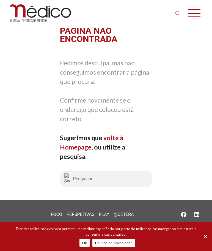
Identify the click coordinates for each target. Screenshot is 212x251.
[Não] (205, 236)
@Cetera (124, 214)
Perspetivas (80, 214)
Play (104, 214)
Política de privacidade (114, 243)
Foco (56, 214)
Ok (84, 243)
